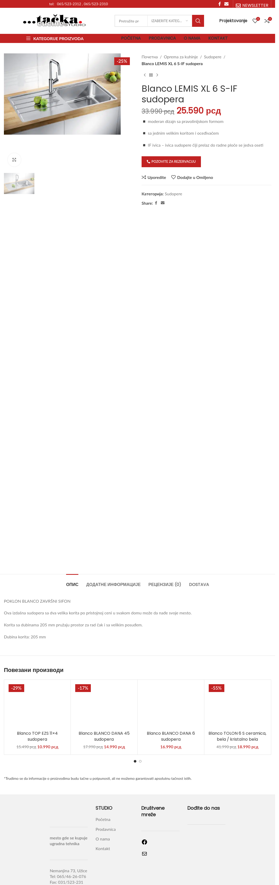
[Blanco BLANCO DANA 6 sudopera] (170, 670)
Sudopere (212, 56)
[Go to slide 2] (140, 725)
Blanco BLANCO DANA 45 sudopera (104, 701)
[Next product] (157, 75)
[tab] (72, 546)
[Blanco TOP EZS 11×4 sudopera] (37, 670)
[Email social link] (162, 203)
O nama (103, 803)
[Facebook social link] (156, 203)
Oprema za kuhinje (181, 56)
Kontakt (103, 813)
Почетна (150, 56)
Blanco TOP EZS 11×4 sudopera (37, 701)
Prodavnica (106, 793)
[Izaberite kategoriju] (169, 20)
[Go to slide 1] (135, 725)
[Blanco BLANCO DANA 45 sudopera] (104, 670)
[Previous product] (145, 75)
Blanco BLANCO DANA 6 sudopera (171, 701)
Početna (103, 783)
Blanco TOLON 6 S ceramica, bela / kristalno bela (237, 701)
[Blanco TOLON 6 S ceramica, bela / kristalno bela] (237, 670)
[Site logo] (54, 20)
